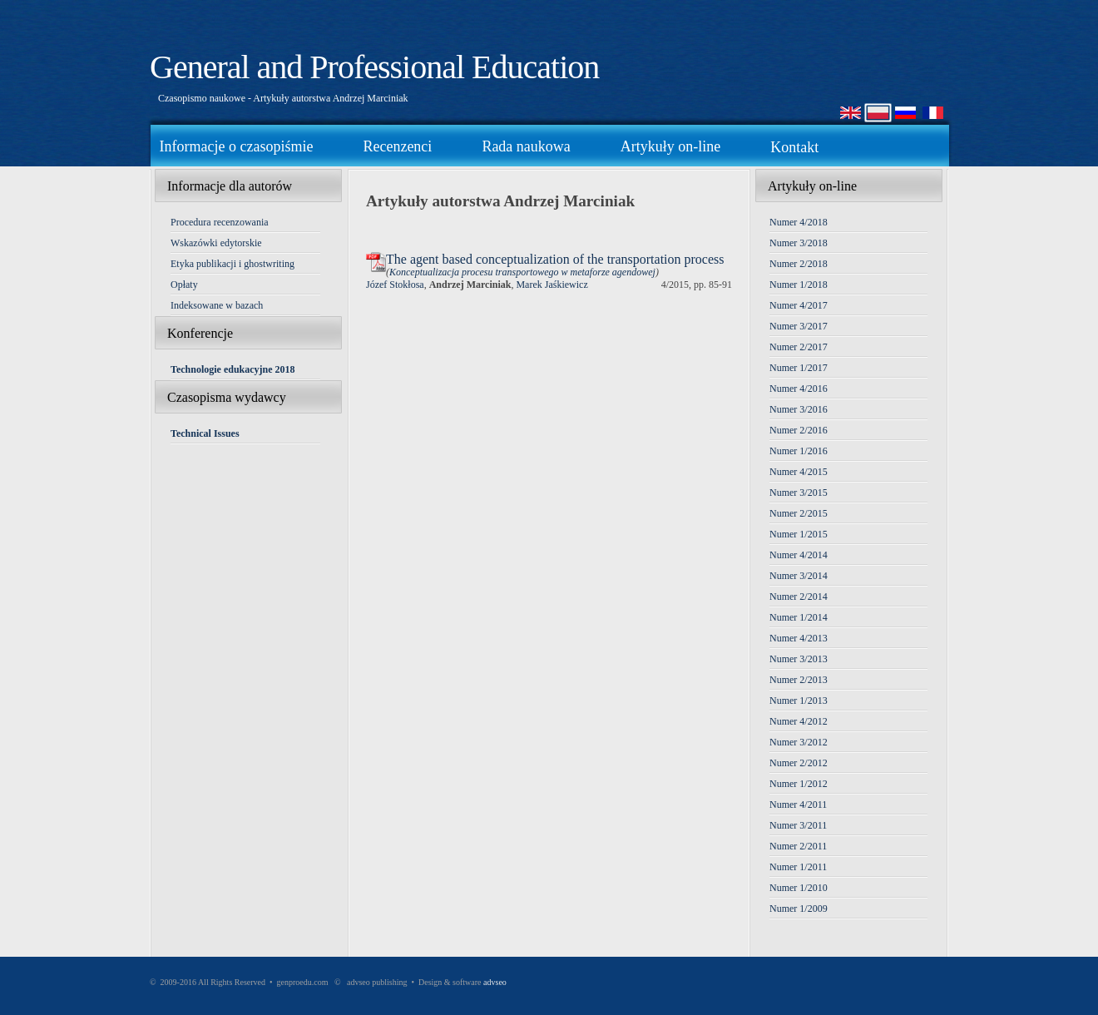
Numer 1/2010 (798, 888)
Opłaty (184, 284)
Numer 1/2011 (798, 867)
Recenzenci (397, 146)
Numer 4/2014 (798, 555)
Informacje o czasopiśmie (237, 146)
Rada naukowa (526, 146)
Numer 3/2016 (798, 409)
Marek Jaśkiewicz (551, 284)
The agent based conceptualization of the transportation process (555, 259)
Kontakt (794, 147)
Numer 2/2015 (798, 513)
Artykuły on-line (670, 146)
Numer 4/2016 (798, 388)
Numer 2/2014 (798, 596)
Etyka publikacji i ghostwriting (232, 264)
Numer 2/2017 (798, 347)
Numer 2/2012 (798, 763)
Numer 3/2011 (798, 825)
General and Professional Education (374, 67)
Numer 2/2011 (798, 846)
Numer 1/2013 (798, 700)
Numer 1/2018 (798, 284)
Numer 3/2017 (798, 326)
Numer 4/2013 (798, 638)
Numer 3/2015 (798, 492)
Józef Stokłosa (395, 284)
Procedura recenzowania (220, 222)
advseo (495, 982)
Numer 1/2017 (798, 368)
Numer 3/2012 (798, 742)
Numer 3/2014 (798, 576)
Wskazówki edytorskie (216, 243)
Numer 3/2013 (798, 659)
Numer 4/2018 (798, 222)
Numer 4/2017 (798, 305)
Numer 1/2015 (798, 534)
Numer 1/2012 (798, 784)
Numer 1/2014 (798, 617)
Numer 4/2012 (798, 721)
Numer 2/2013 (798, 680)
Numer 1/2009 (798, 908)
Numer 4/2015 (798, 472)
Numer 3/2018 (798, 243)
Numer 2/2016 (798, 430)
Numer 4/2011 (798, 804)
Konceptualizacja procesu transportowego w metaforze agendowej (522, 272)
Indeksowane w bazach (217, 305)
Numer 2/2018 (798, 264)
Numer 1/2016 (798, 451)
